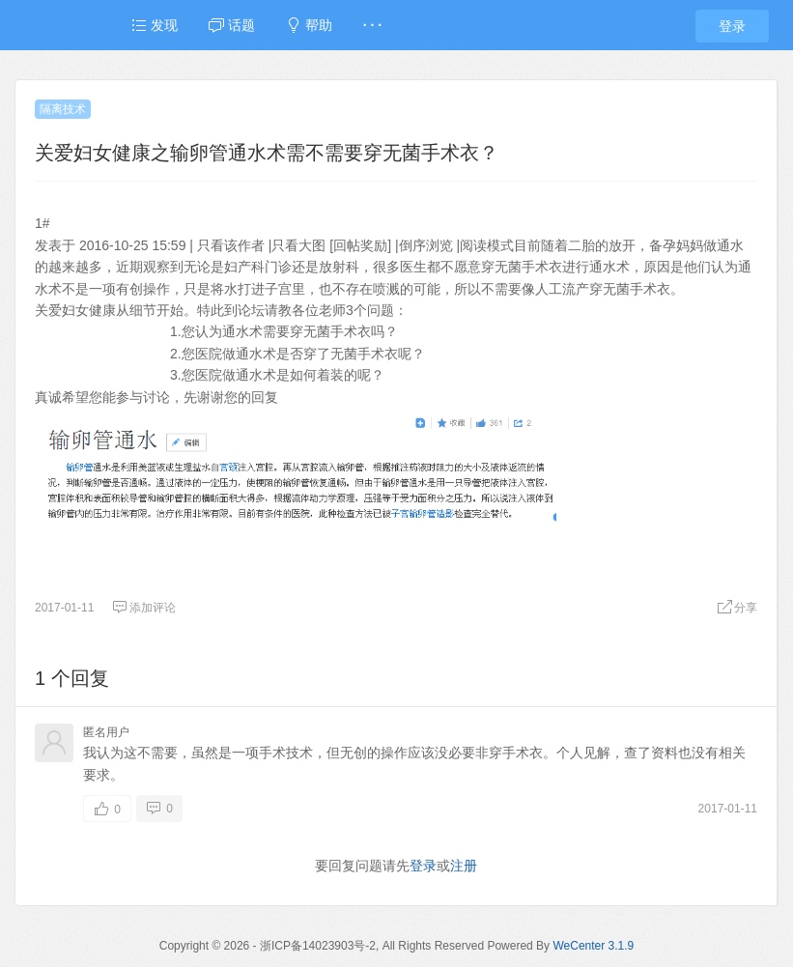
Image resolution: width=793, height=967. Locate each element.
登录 (732, 26)
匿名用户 (106, 732)
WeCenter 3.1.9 (593, 946)
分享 (737, 607)
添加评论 (144, 607)
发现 (154, 25)
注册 (463, 865)
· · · (372, 25)
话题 (232, 25)
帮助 (309, 25)
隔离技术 (63, 109)
